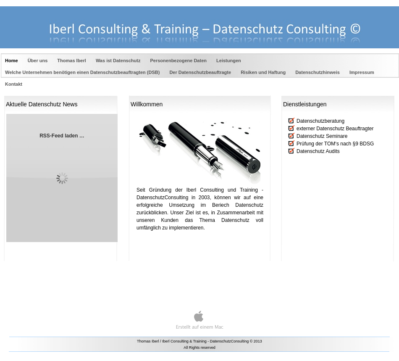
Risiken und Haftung (264, 72)
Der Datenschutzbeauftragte (200, 72)
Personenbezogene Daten (179, 60)
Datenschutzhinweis (318, 72)
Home (12, 60)
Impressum (361, 72)
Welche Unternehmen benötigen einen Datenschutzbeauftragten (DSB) (83, 72)
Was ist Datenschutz (119, 60)
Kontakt (13, 84)
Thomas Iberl (72, 60)
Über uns (38, 60)
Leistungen (228, 60)
